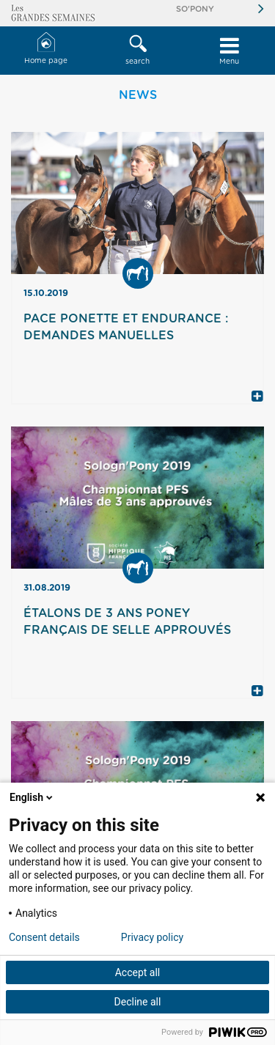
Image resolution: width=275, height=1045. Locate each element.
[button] (137, 50)
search (137, 49)
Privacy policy (152, 937)
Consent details (44, 937)
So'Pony (195, 9)
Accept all (138, 972)
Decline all (137, 1002)
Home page (45, 48)
